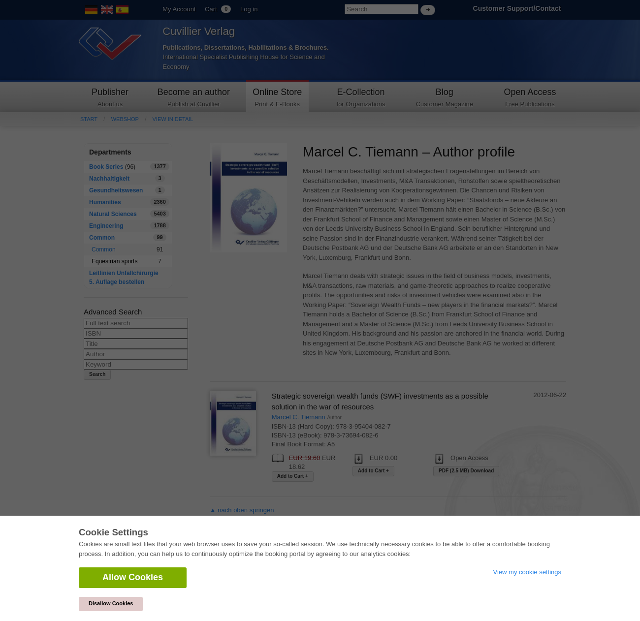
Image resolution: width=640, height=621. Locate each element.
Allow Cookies (132, 577)
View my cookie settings (527, 572)
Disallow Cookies (111, 603)
